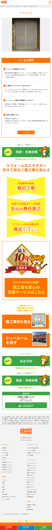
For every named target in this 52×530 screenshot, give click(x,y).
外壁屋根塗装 (30, 496)
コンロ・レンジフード (32, 489)
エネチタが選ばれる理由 (32, 448)
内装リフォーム (30, 482)
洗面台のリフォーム (31, 470)
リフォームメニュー (31, 459)
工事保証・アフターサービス (33, 452)
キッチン (4, 480)
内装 (3, 491)
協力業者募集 (30, 509)
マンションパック (31, 477)
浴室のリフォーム (31, 465)
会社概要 (4, 448)
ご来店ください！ (26, 527)
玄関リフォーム (30, 487)
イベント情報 (5, 455)
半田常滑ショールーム (7, 462)
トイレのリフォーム (31, 468)
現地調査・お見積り (31, 504)
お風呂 (3, 482)
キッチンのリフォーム (32, 463)
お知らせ (4, 457)
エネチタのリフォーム (32, 444)
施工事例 (4, 476)
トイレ (3, 484)
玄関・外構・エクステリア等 (8, 496)
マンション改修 (5, 499)
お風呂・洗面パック (31, 472)
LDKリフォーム (30, 480)
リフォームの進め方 (31, 450)
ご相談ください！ (8, 527)
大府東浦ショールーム (7, 467)
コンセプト (4, 450)
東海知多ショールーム (7, 464)
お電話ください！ (43, 527)
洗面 (3, 487)
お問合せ (29, 501)
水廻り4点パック (31, 475)
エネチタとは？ (5, 444)
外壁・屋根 (4, 494)
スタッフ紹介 (5, 452)
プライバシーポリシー (7, 472)
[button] (26, 69)
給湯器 (3, 489)
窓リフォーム (30, 484)
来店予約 (29, 507)
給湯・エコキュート (31, 494)
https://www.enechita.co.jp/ (26, 440)
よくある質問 (30, 455)
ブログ (3, 460)
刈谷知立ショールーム (7, 469)
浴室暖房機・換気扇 (31, 491)
